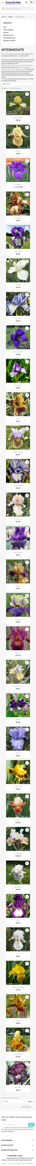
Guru (18, 920)
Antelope (18, 218)
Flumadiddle (18, 853)
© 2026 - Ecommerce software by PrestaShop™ (18, 1163)
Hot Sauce (18, 1087)
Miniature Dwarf (9, 41)
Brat (18, 419)
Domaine (18, 653)
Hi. (18, 954)
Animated (18, 184)
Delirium (18, 586)
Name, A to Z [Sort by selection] (18, 84)
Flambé (18, 820)
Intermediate (8, 30)
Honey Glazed (18, 1054)
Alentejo (18, 151)
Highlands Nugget (18, 987)
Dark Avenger (18, 552)
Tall (4, 27)
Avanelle (18, 285)
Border (6, 33)
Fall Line (18, 720)
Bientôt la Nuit (18, 352)
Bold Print (18, 385)
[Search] (18, 9)
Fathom (18, 753)
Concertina (18, 519)
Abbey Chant (18, 117)
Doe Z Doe (18, 619)
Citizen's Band (18, 485)
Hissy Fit (18, 1020)
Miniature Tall (8, 35)
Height (7, 23)
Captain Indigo (18, 452)
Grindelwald (18, 887)
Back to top (27, 1107)
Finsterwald (18, 786)
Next (31, 1101)
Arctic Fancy (18, 251)
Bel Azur (18, 318)
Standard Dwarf (9, 38)
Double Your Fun (18, 686)
